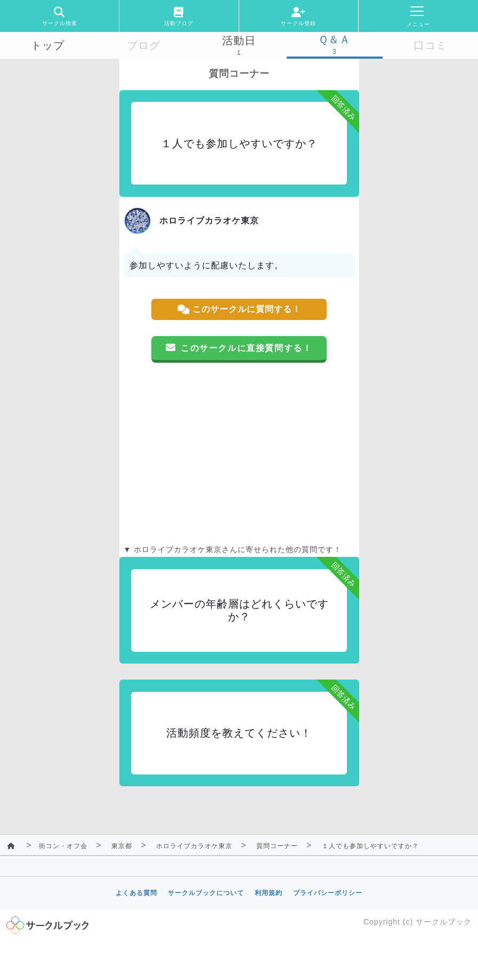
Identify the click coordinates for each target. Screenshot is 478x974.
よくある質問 (136, 893)
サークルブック (444, 921)
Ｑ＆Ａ (334, 39)
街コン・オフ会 (63, 846)
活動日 (239, 40)
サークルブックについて (206, 893)
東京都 (121, 846)
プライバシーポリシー (327, 893)
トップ (47, 45)
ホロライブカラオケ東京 (194, 846)
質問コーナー (277, 846)
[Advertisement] (239, 453)
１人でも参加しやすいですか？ (370, 846)
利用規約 (268, 893)
